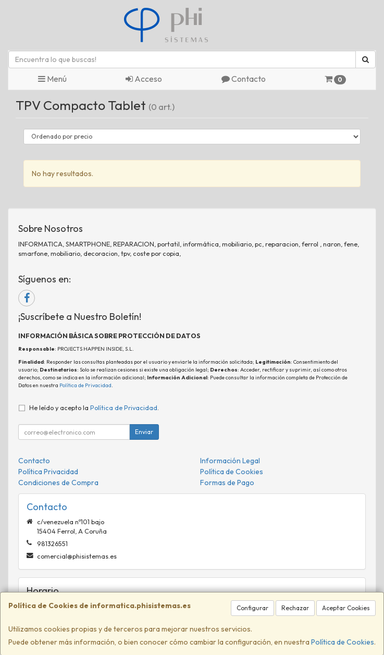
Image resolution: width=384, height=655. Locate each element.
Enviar (144, 432)
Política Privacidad (48, 471)
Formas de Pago (227, 482)
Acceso (144, 78)
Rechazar (295, 608)
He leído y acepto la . (94, 407)
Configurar (252, 608)
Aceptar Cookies (346, 608)
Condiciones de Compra (58, 482)
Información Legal (230, 460)
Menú (52, 78)
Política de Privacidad (85, 385)
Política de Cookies (342, 642)
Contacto (243, 78)
